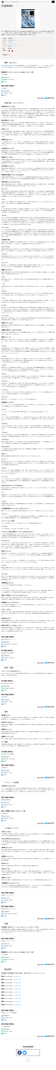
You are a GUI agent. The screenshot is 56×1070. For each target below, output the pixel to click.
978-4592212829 (16, 979)
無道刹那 (3, 65)
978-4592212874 (16, 995)
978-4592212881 (16, 998)
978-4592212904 (17, 1004)
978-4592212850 (16, 989)
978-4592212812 (16, 976)
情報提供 (28, 1059)
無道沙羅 (10, 65)
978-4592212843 (16, 985)
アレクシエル (40, 65)
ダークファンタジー (12, 43)
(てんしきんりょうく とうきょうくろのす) (20, 927)
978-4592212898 (16, 1001)
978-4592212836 (16, 982)
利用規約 (28, 1060)
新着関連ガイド (6, 54)
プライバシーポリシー (28, 1061)
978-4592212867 (16, 992)
